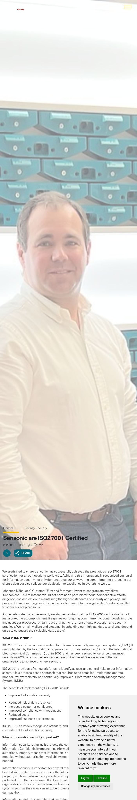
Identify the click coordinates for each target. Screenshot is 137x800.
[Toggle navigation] (128, 7)
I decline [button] (102, 778)
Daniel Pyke (25, 545)
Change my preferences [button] (95, 786)
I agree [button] (85, 778)
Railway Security (35, 528)
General (9, 528)
